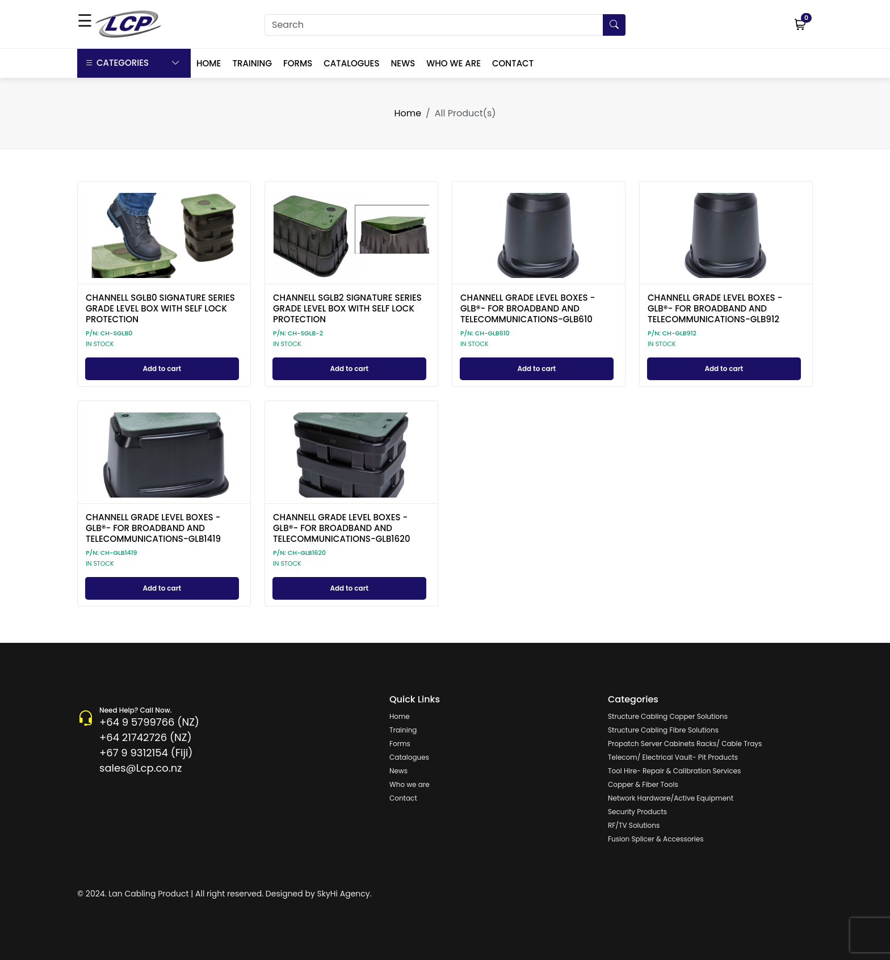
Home (407, 113)
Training (403, 730)
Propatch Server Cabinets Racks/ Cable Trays (685, 743)
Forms (399, 743)
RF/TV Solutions (634, 825)
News (398, 771)
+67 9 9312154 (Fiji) (145, 753)
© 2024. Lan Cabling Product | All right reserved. (170, 893)
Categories (132, 63)
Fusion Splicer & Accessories (655, 839)
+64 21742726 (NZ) (145, 737)
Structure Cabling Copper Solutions (668, 716)
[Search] (445, 25)
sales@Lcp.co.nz (140, 768)
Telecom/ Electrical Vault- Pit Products (673, 757)
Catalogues (409, 757)
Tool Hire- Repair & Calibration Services (674, 771)
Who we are (409, 784)
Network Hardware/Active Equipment (670, 798)
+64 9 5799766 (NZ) (149, 722)
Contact (403, 798)
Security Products (637, 811)
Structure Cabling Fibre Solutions (663, 730)
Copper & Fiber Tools (643, 784)
